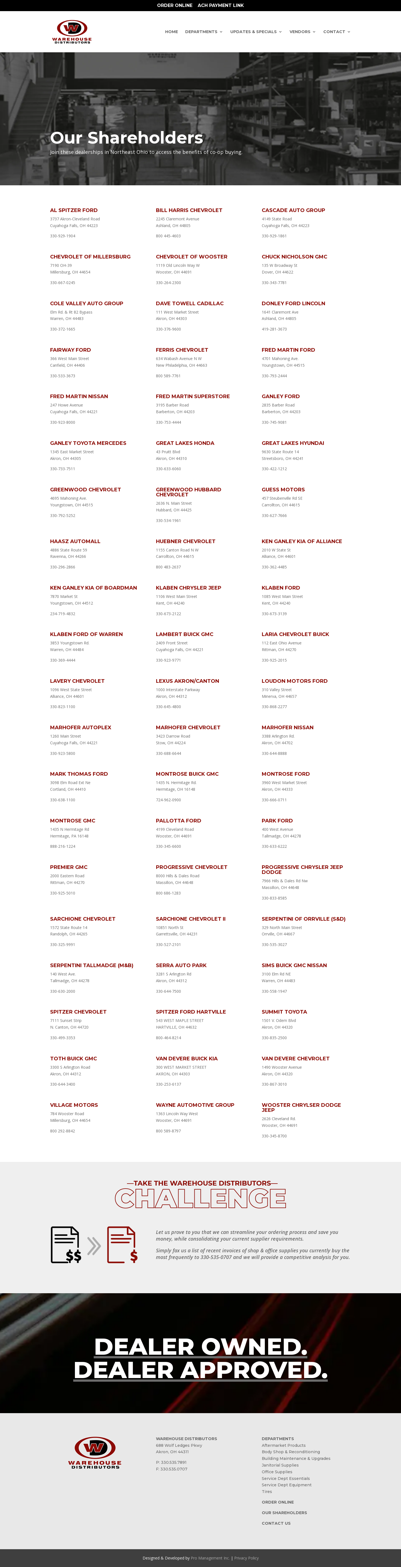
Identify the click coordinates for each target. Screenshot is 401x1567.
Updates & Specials (253, 32)
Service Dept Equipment (287, 1484)
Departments (201, 32)
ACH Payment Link (221, 5)
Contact (334, 32)
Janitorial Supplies (280, 1465)
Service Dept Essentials (286, 1478)
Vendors (300, 32)
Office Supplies (277, 1471)
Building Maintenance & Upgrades (296, 1458)
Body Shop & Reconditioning (291, 1451)
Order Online (174, 5)
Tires (267, 1491)
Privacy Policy (246, 1558)
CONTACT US (276, 1523)
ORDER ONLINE (278, 1502)
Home (171, 32)
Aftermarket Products (284, 1445)
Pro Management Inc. (210, 1558)
